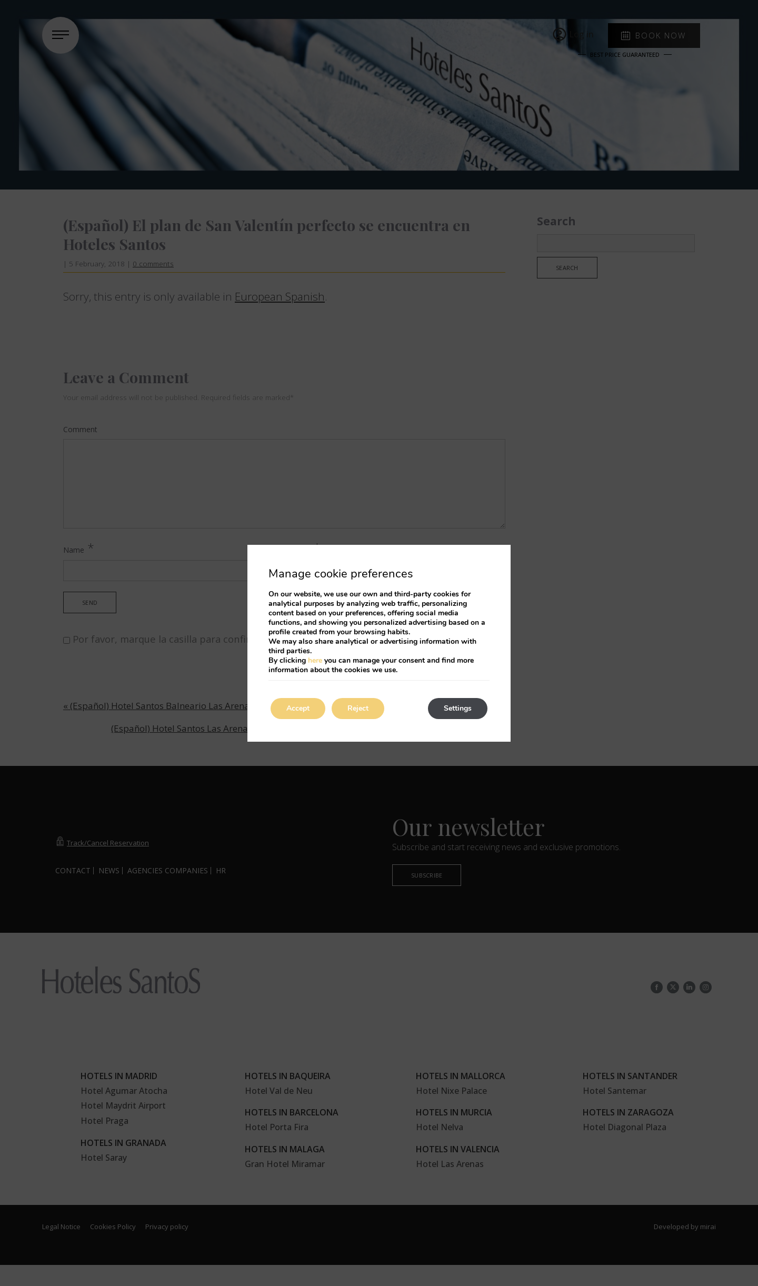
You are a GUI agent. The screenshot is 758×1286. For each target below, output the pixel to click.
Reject (357, 708)
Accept (298, 708)
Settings (458, 708)
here (315, 660)
